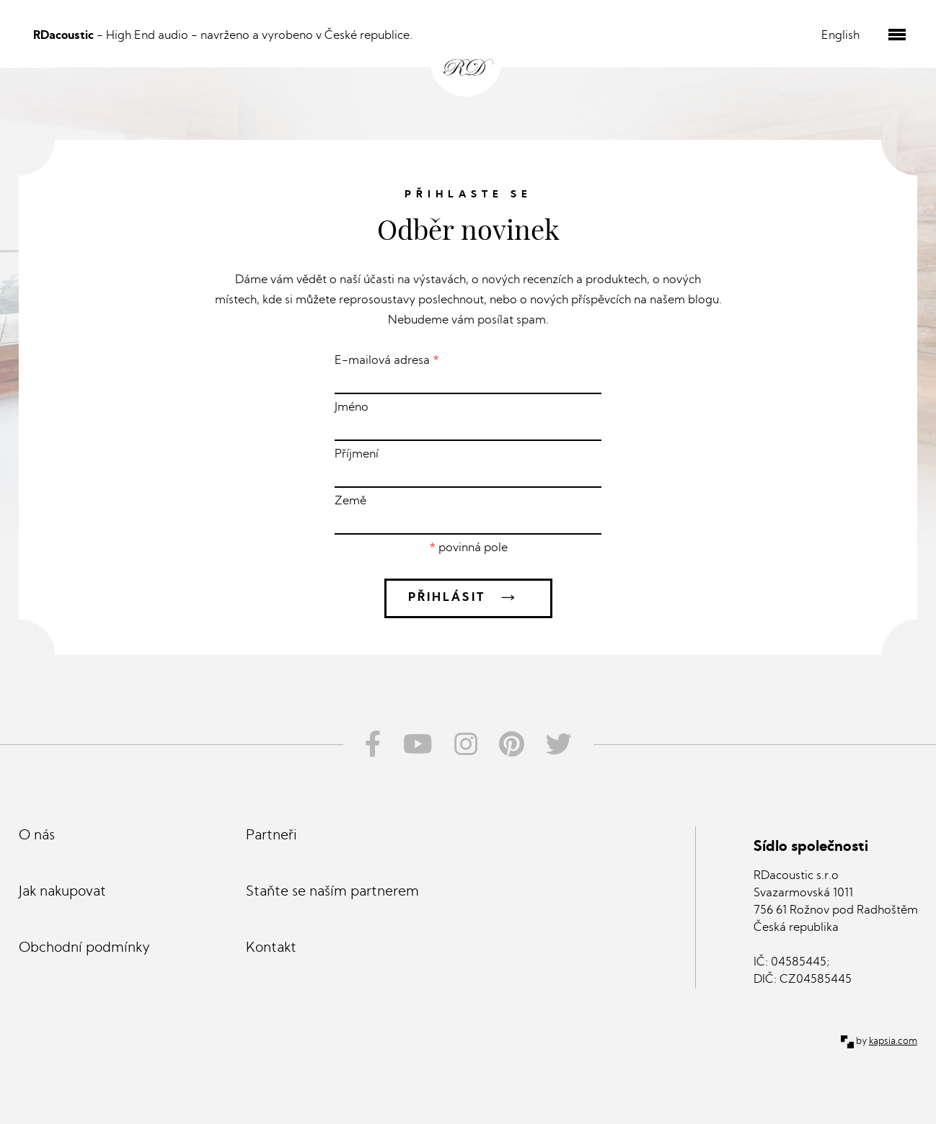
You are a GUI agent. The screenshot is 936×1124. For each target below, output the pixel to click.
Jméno (468, 421)
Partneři (271, 836)
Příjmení (468, 468)
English (840, 36)
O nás (37, 836)
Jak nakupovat (62, 892)
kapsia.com (893, 1041)
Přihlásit (468, 598)
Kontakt (271, 948)
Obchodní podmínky (84, 948)
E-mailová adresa (468, 374)
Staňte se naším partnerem (332, 892)
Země (468, 515)
